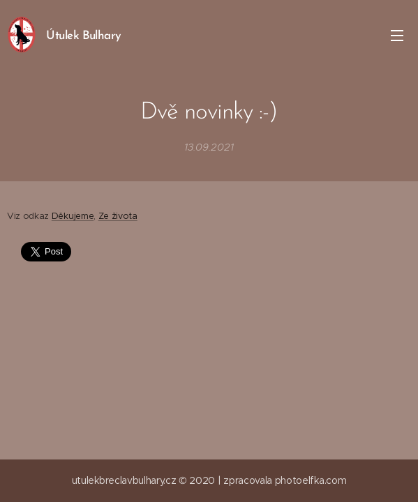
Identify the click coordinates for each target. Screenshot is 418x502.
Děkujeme (73, 216)
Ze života (117, 216)
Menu (397, 35)
